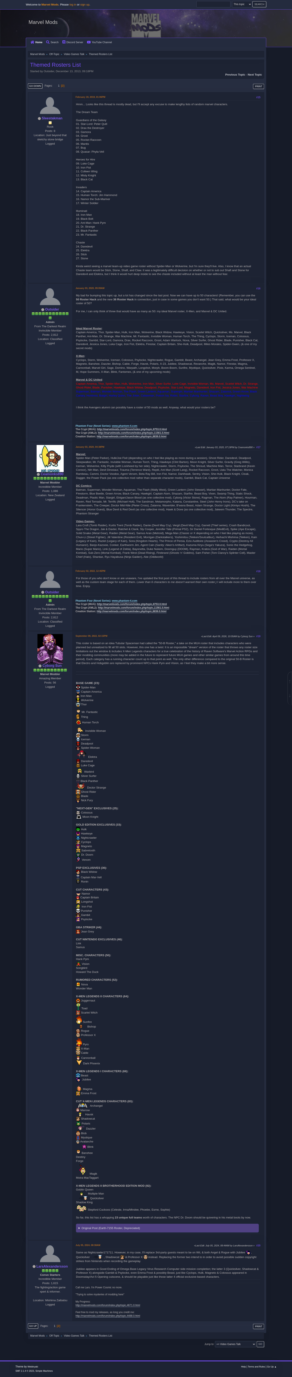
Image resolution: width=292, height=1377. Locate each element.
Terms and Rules (256, 1366)
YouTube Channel (99, 42)
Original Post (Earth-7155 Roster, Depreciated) (110, 1228)
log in (72, 4)
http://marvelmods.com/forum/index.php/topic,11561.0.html (133, 432)
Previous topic (235, 74)
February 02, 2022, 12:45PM (90, 571)
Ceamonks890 (52, 474)
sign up (85, 4)
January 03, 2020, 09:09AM (90, 288)
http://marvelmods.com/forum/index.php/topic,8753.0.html (132, 429)
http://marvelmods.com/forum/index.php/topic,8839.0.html (132, 436)
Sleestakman (52, 118)
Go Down (35, 86)
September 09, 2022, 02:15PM (91, 636)
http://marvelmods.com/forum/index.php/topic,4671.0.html (108, 1305)
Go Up (33, 1326)
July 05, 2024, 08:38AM (88, 1245)
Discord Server (72, 42)
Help (243, 1366)
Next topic (255, 74)
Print (258, 86)
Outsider (52, 309)
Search (52, 42)
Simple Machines (44, 1371)
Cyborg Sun (52, 665)
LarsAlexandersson (52, 1266)
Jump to (208, 1343)
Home (36, 42)
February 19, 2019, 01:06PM (90, 97)
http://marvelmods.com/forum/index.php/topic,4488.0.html (108, 1315)
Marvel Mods (43, 22)
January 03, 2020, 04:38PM (90, 447)
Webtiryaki (33, 1366)
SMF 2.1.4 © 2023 (24, 1371)
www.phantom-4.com (124, 425)
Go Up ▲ (272, 1366)
